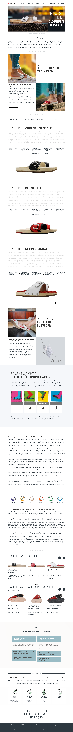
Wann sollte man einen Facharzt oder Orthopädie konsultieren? (47, 653)
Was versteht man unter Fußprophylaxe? (19, 638)
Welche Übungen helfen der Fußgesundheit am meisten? (20, 652)
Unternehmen (45, 3)
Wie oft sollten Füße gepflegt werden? (46, 638)
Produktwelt (21, 3)
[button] (59, 557)
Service (37, 3)
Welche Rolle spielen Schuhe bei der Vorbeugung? (22, 657)
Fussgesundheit (30, 3)
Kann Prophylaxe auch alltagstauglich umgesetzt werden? (48, 659)
